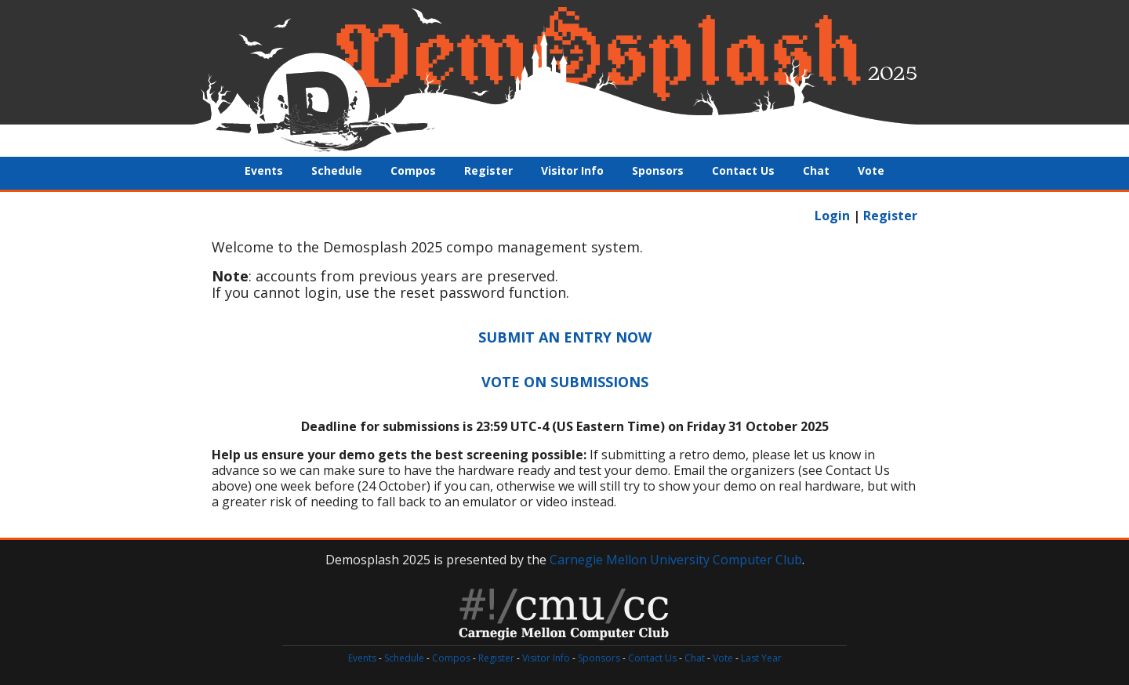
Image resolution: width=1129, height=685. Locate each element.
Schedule (336, 170)
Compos (413, 170)
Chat (816, 170)
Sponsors (658, 170)
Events (264, 170)
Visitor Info (572, 170)
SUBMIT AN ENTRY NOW (565, 337)
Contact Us (743, 170)
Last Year (761, 658)
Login (832, 215)
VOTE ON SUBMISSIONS (564, 381)
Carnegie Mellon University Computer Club (676, 559)
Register (488, 170)
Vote (871, 170)
